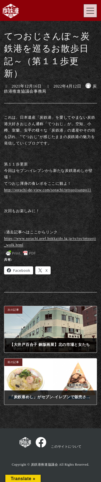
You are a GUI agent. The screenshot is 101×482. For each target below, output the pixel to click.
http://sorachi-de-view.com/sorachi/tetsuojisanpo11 (47, 190)
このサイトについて (66, 446)
